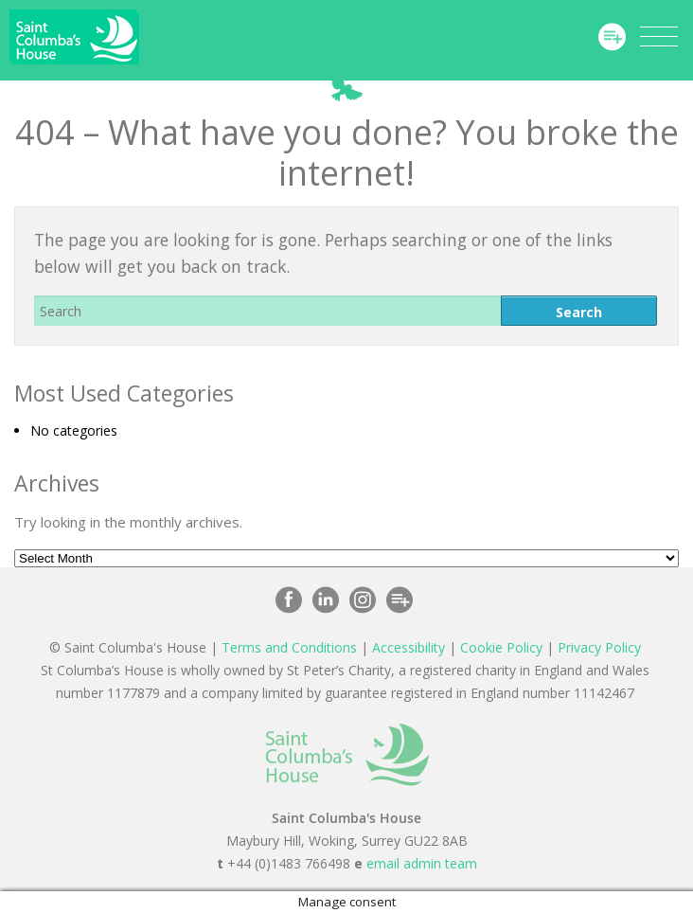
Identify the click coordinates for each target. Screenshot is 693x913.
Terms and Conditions (289, 647)
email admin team (421, 863)
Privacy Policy (599, 647)
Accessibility (408, 647)
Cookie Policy (501, 647)
